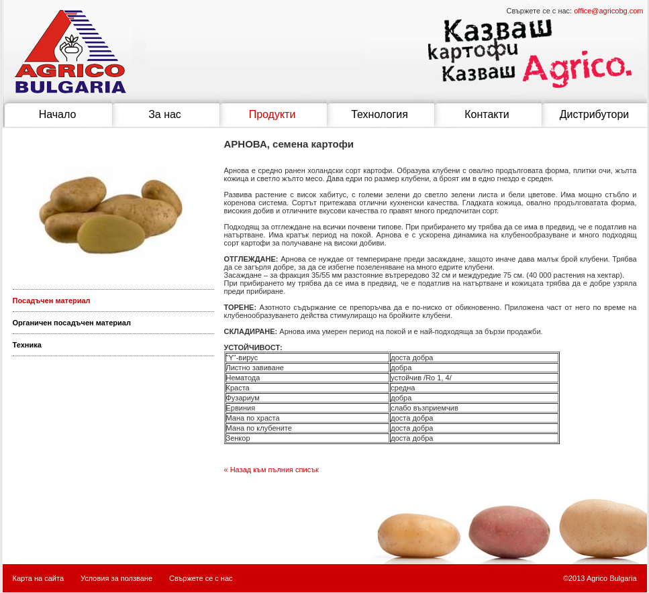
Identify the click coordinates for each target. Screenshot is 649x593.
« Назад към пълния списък (271, 470)
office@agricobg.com (608, 11)
